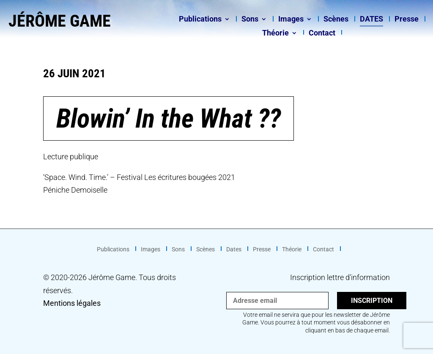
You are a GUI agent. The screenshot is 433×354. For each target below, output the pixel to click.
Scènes (335, 19)
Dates (371, 19)
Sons (249, 19)
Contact (322, 33)
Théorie (275, 33)
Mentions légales (72, 303)
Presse (407, 19)
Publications (200, 19)
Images (291, 19)
